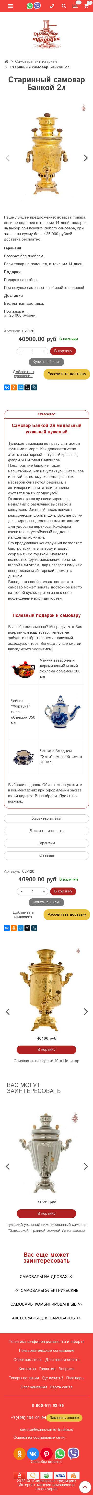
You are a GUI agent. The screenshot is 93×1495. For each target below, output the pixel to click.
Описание (46, 414)
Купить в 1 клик (46, 362)
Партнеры (75, 1378)
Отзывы (46, 855)
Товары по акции (24, 1378)
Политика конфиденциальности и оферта (46, 1342)
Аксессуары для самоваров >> (46, 1318)
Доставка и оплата (46, 831)
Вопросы (66, 1369)
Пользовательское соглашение (46, 1351)
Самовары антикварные (36, 61)
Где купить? (52, 1378)
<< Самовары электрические (46, 1290)
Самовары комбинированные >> (46, 1304)
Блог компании (34, 1387)
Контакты (27, 1369)
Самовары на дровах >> (46, 1277)
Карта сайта (61, 1387)
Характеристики (46, 818)
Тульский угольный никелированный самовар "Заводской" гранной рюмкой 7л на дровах (47, 1227)
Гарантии (46, 843)
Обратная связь (27, 1360)
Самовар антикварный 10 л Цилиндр (46, 1061)
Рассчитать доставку (66, 374)
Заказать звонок (64, 1418)
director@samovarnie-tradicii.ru (46, 1430)
